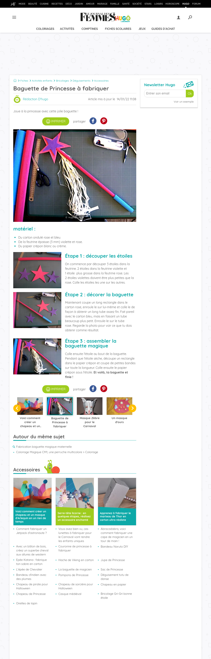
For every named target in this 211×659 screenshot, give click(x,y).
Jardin (79, 4)
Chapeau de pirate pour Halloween (32, 586)
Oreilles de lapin (26, 603)
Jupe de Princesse (113, 560)
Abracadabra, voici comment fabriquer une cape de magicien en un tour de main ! (117, 535)
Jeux (142, 29)
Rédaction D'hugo (35, 99)
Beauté (32, 4)
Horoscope (172, 4)
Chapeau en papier (113, 584)
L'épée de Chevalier (29, 569)
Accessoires (101, 80)
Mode (22, 4)
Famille (114, 4)
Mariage (102, 4)
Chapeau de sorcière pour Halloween (75, 586)
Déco (69, 4)
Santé (126, 4)
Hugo (185, 4)
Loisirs (158, 4)
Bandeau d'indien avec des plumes (31, 577)
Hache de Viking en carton (76, 560)
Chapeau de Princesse (31, 594)
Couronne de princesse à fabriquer (74, 548)
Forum (196, 4)
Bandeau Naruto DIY (114, 546)
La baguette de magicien (75, 569)
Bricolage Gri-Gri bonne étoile (116, 596)
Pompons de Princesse (73, 575)
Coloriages (45, 29)
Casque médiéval (69, 594)
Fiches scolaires (118, 29)
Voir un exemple (184, 101)
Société (137, 4)
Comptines (89, 29)
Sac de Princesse (112, 569)
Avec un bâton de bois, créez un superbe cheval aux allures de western (32, 550)
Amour (90, 4)
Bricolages (62, 80)
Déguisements (81, 80)
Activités (67, 29)
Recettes (57, 4)
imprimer (56, 121)
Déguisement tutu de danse (115, 577)
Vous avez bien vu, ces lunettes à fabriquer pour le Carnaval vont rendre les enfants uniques (75, 535)
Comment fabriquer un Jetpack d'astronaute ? (31, 531)
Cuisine (44, 4)
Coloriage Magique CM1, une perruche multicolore (49, 452)
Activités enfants (42, 80)
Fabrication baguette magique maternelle (44, 447)
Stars (148, 4)
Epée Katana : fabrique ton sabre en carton (31, 562)
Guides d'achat (163, 29)
